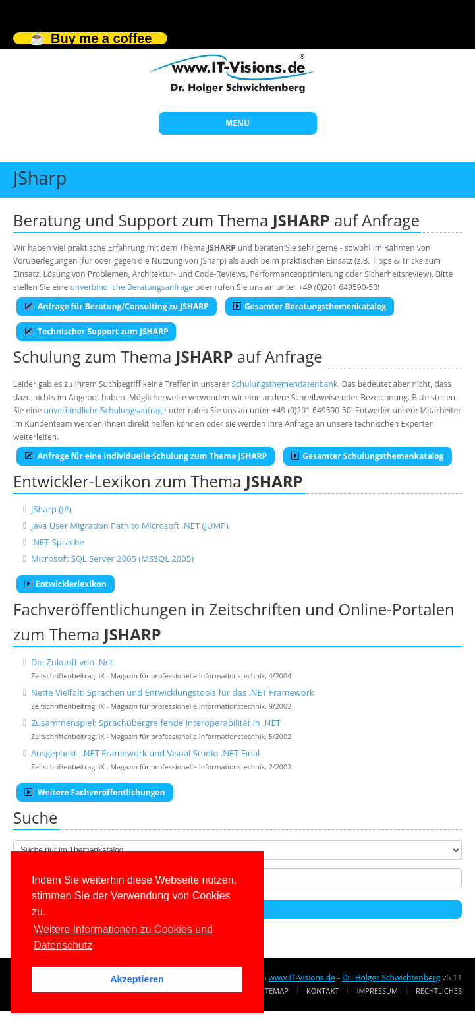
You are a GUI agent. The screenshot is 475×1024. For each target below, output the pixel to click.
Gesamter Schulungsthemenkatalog (367, 456)
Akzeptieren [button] (137, 979)
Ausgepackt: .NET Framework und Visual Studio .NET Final (145, 753)
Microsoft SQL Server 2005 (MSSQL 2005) (112, 558)
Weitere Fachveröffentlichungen (94, 792)
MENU (237, 123)
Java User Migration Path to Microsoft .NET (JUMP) (130, 525)
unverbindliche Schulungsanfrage (104, 410)
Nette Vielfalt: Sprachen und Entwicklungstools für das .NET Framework (172, 692)
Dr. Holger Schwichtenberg (391, 977)
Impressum (376, 991)
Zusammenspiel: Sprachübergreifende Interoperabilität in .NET (156, 723)
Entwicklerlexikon (65, 583)
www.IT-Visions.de (301, 977)
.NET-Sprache (57, 542)
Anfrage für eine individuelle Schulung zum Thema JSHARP (145, 456)
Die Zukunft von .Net (72, 662)
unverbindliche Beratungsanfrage (131, 287)
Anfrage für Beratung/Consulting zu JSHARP (116, 306)
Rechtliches (439, 991)
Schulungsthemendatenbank (285, 384)
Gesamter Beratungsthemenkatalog (309, 306)
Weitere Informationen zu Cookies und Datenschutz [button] (123, 937)
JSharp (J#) (51, 509)
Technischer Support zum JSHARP (96, 331)
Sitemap (274, 991)
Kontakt (322, 991)
